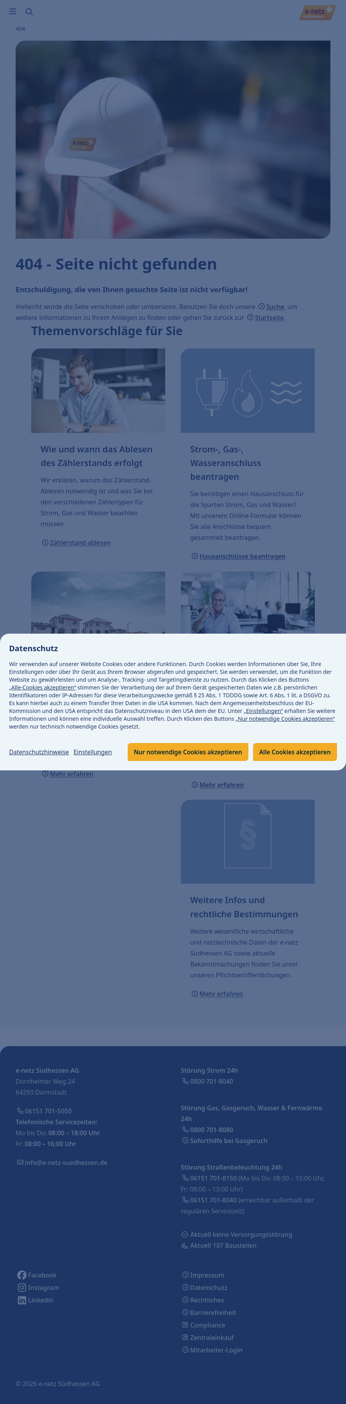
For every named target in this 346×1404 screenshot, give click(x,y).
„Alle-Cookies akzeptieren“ (43, 679)
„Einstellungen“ (263, 702)
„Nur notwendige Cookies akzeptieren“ (285, 710)
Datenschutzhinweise (40, 739)
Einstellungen (96, 739)
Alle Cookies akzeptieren (183, 760)
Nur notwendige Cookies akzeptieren (72, 760)
